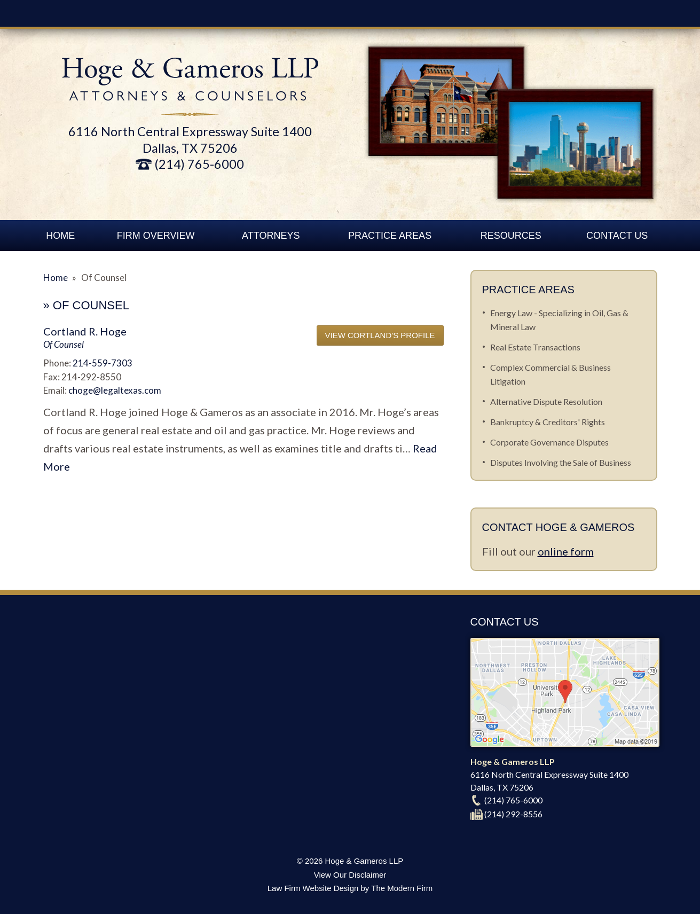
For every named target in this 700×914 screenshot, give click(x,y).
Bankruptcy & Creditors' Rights (547, 422)
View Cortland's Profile (380, 335)
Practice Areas (389, 235)
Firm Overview (156, 235)
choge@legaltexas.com (114, 390)
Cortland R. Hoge (85, 331)
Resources (511, 235)
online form (566, 551)
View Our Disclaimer (350, 874)
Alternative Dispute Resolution (546, 401)
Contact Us (617, 235)
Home (60, 235)
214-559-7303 (102, 363)
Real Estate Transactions (535, 347)
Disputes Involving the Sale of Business (560, 462)
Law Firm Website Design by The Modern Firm (350, 888)
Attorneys (271, 235)
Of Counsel (63, 344)
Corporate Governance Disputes (549, 442)
